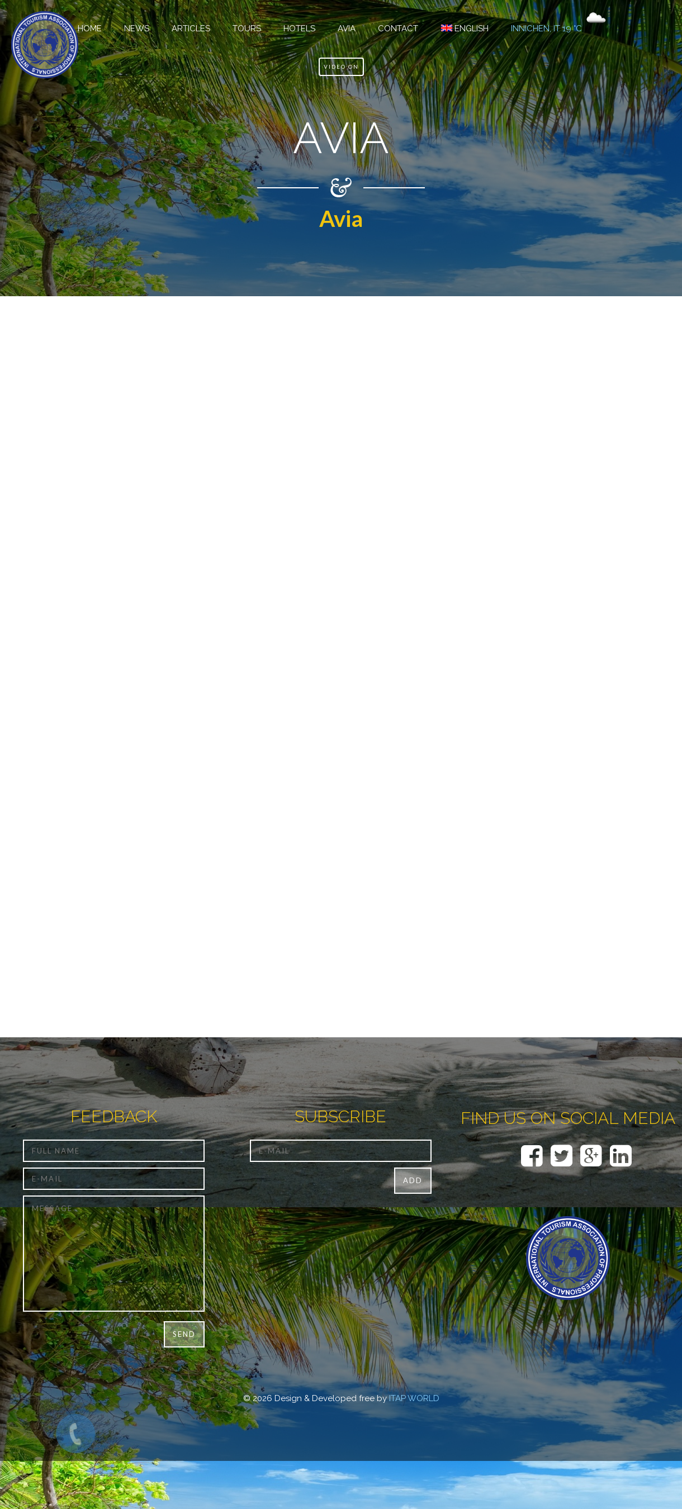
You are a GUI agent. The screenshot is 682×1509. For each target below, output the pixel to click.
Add (413, 1180)
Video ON (341, 66)
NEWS (136, 28)
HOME (90, 28)
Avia (347, 28)
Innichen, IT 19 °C (546, 28)
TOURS (247, 28)
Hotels (299, 28)
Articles (191, 28)
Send (184, 1334)
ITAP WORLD (414, 1398)
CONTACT (398, 28)
